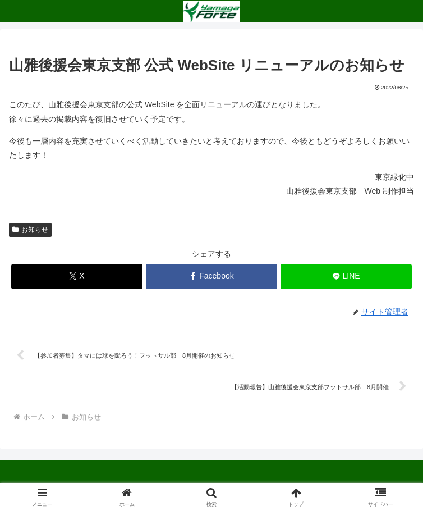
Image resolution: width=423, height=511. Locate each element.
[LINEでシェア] (346, 276)
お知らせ (30, 230)
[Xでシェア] (77, 276)
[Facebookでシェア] (212, 276)
